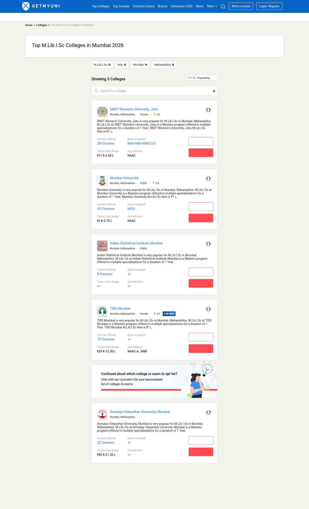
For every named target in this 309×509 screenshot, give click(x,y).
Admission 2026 (181, 6)
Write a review (241, 6)
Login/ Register (269, 6)
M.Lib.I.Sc (102, 64)
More (212, 6)
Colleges (41, 25)
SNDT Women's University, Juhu (134, 109)
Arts (121, 64)
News (200, 6)
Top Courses (121, 6)
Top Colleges (100, 6)
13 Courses (105, 339)
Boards (162, 6)
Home (29, 25)
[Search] (223, 6)
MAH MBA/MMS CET (141, 143)
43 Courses (105, 209)
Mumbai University (124, 178)
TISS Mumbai (120, 308)
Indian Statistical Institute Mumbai (136, 243)
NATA (131, 208)
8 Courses (104, 274)
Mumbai (140, 64)
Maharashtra (164, 64)
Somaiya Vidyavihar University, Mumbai (140, 410)
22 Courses (105, 441)
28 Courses (105, 143)
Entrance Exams (143, 6)
